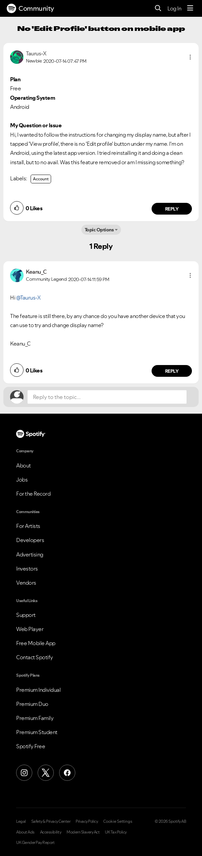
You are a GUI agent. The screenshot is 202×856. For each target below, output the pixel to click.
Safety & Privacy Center (51, 821)
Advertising (29, 554)
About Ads (25, 832)
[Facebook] (67, 773)
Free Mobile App (35, 643)
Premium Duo (32, 704)
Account (41, 179)
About (23, 465)
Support (26, 615)
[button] (190, 57)
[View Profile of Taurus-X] (36, 53)
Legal (21, 821)
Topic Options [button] (99, 229)
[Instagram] (24, 773)
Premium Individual (38, 689)
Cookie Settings (117, 821)
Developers (30, 540)
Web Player (29, 629)
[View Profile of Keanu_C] (36, 271)
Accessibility (51, 832)
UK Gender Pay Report (35, 842)
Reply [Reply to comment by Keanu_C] (172, 371)
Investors (27, 568)
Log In (174, 8)
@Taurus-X (28, 297)
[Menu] (190, 8)
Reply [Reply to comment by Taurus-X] (172, 209)
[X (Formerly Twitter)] (46, 773)
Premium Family (34, 718)
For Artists (28, 526)
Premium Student (36, 732)
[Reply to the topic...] (107, 397)
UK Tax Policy (116, 832)
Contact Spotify (34, 657)
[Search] (158, 8)
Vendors (26, 582)
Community (30, 8)
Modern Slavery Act (83, 832)
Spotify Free (30, 746)
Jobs (22, 479)
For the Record (33, 493)
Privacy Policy (87, 821)
